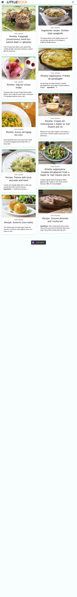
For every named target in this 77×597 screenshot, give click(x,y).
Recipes (20, 33)
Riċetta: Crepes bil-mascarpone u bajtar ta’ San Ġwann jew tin (57, 139)
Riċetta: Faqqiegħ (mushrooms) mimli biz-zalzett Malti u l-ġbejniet (18, 39)
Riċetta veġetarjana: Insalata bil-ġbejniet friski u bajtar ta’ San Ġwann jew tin (53, 207)
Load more (38, 242)
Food (15, 33)
